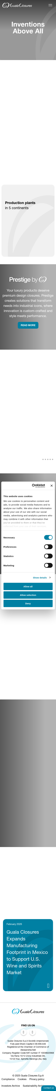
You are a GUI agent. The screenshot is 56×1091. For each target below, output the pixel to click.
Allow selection (28, 595)
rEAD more (28, 325)
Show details (40, 577)
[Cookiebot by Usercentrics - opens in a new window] (33, 486)
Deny (28, 603)
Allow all (28, 586)
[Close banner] (51, 486)
